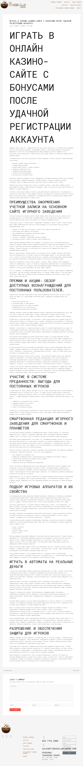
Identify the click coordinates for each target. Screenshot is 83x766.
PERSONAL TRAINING (56, 2)
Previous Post (7, 670)
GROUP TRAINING (76, 2)
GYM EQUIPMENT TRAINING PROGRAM (65, 8)
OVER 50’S (67, 2)
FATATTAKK (64, 5)
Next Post (76, 670)
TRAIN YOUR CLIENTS (75, 5)
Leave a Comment (14, 26)
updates (23, 26)
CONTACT (79, 8)
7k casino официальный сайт (31, 151)
